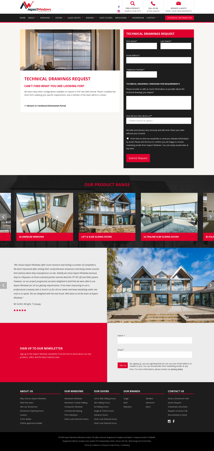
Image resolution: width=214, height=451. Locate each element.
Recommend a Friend (177, 415)
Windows (45, 17)
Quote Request (174, 402)
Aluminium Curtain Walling (75, 402)
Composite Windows (73, 406)
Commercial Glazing (73, 411)
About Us (26, 391)
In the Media (25, 419)
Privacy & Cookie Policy (110, 445)
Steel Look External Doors (105, 419)
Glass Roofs (74, 17)
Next (210, 217)
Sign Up (122, 365)
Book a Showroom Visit (178, 398)
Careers (23, 415)
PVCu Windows (71, 415)
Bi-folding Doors (101, 406)
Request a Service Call (177, 411)
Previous (3, 217)
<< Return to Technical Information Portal (45, 105)
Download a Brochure (177, 406)
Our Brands (132, 391)
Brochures (121, 17)
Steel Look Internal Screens (76, 419)
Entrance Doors (101, 415)
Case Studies (105, 17)
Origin (126, 398)
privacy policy (177, 369)
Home (22, 17)
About (31, 17)
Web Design (133, 441)
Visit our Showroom (29, 406)
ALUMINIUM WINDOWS (31, 236)
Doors (58, 17)
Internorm (150, 402)
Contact (151, 17)
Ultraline (149, 398)
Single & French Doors (104, 411)
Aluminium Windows (73, 398)
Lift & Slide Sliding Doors (105, 398)
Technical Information (179, 17)
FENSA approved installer (31, 423)
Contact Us (176, 391)
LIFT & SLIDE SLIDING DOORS (96, 236)
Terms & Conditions (92, 445)
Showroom (138, 17)
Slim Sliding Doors (102, 402)
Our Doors (101, 391)
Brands (90, 17)
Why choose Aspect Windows (33, 398)
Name (121, 335)
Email (121, 349)
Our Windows (73, 391)
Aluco (148, 406)
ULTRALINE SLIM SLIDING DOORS (161, 236)
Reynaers (128, 406)
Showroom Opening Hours (32, 411)
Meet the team (26, 402)
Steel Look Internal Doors (105, 423)
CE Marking (125, 445)
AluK (125, 402)
